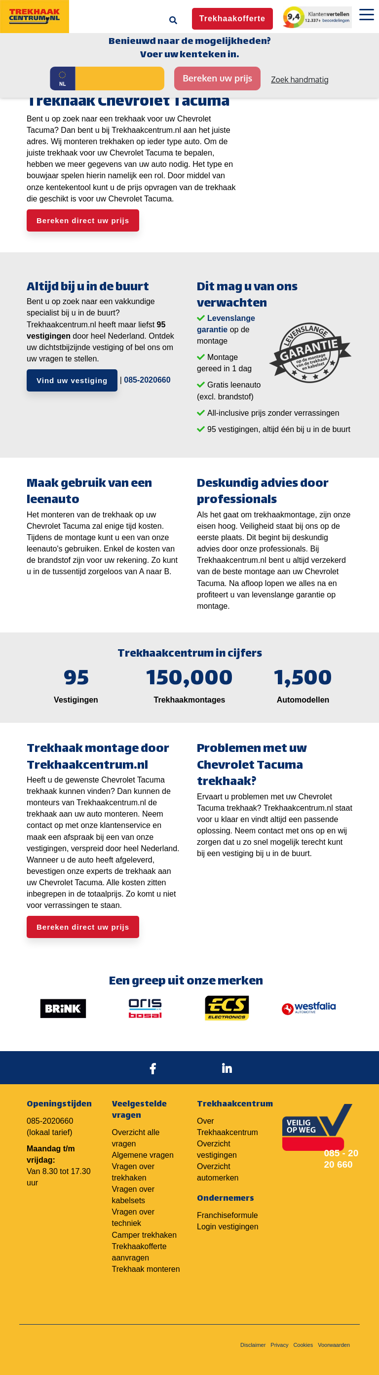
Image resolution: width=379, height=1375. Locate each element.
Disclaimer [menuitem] (252, 1345)
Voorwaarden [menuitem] (334, 1345)
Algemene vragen (143, 1155)
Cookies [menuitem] (303, 1345)
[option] (63, 1008)
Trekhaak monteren (146, 1269)
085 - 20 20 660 (341, 1159)
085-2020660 (147, 380)
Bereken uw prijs (217, 78)
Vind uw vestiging (72, 380)
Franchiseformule (227, 1215)
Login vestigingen (228, 1226)
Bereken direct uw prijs (83, 220)
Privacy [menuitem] (279, 1345)
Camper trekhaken (144, 1235)
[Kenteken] (120, 78)
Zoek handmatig (300, 79)
